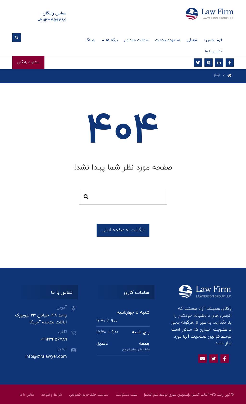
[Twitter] (213, 358)
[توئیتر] (198, 62)
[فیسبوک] (230, 62)
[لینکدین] (219, 62)
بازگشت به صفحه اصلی (123, 230)
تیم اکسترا (151, 394)
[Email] (202, 358)
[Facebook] (224, 358)
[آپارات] (208, 62)
